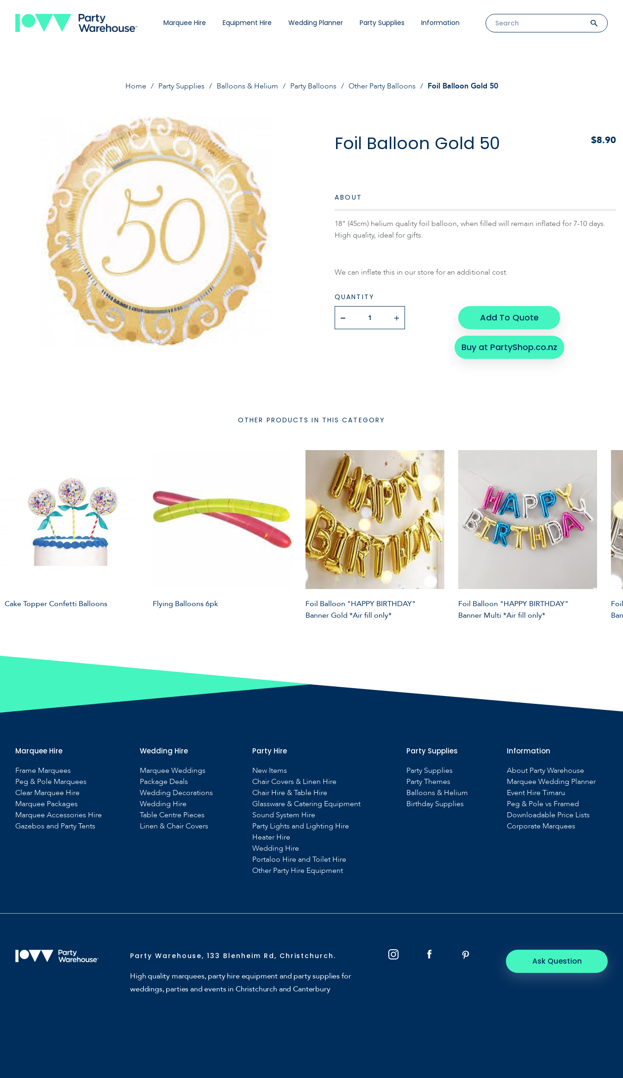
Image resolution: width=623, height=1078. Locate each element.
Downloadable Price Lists (548, 815)
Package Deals (164, 781)
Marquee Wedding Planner (551, 781)
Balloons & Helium (247, 86)
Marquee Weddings (173, 770)
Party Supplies (382, 22)
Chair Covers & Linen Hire (294, 781)
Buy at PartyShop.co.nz (509, 347)
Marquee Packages (46, 804)
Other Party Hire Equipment (297, 870)
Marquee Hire (184, 22)
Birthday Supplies (435, 804)
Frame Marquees (43, 770)
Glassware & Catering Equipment (306, 804)
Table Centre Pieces (172, 815)
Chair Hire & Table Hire (289, 793)
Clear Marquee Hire (47, 793)
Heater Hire (271, 837)
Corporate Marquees (541, 826)
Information (440, 22)
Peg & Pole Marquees (51, 781)
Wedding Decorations (176, 793)
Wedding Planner (315, 22)
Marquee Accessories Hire (58, 815)
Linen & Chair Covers (174, 826)
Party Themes (428, 781)
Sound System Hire (283, 815)
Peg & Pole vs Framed (543, 804)
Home (135, 86)
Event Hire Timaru (536, 793)
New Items (269, 770)
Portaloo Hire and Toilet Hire (299, 859)
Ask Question (557, 961)
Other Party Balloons (382, 86)
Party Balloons (313, 86)
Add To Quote (509, 317)
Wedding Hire (163, 804)
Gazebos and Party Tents (55, 826)
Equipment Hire (247, 22)
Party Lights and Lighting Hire (300, 826)
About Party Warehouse (545, 770)
